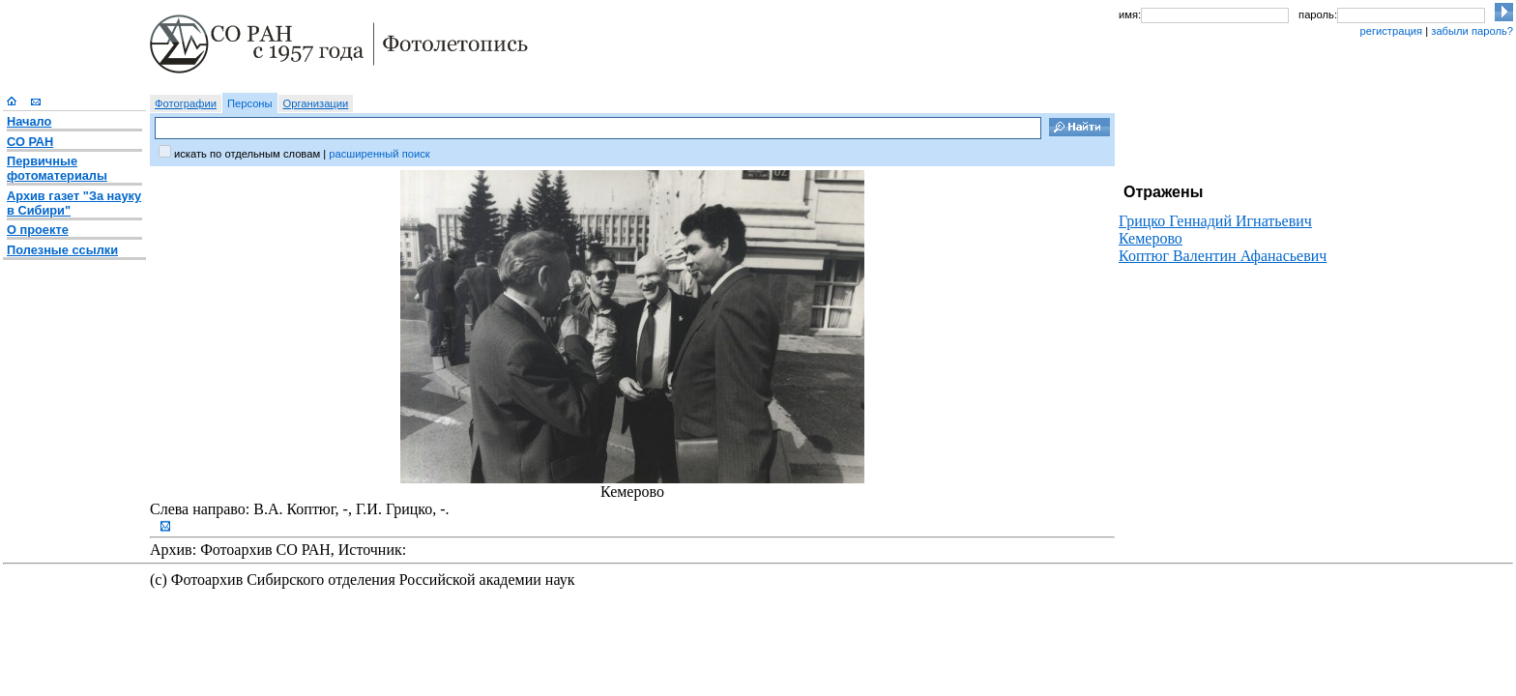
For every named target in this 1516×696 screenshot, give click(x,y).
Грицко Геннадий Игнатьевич (1215, 221)
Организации (316, 103)
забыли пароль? (1472, 31)
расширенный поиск (379, 154)
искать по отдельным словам (247, 154)
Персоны (250, 103)
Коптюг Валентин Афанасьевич (1222, 255)
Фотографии (186, 103)
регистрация (1390, 31)
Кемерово (1150, 238)
